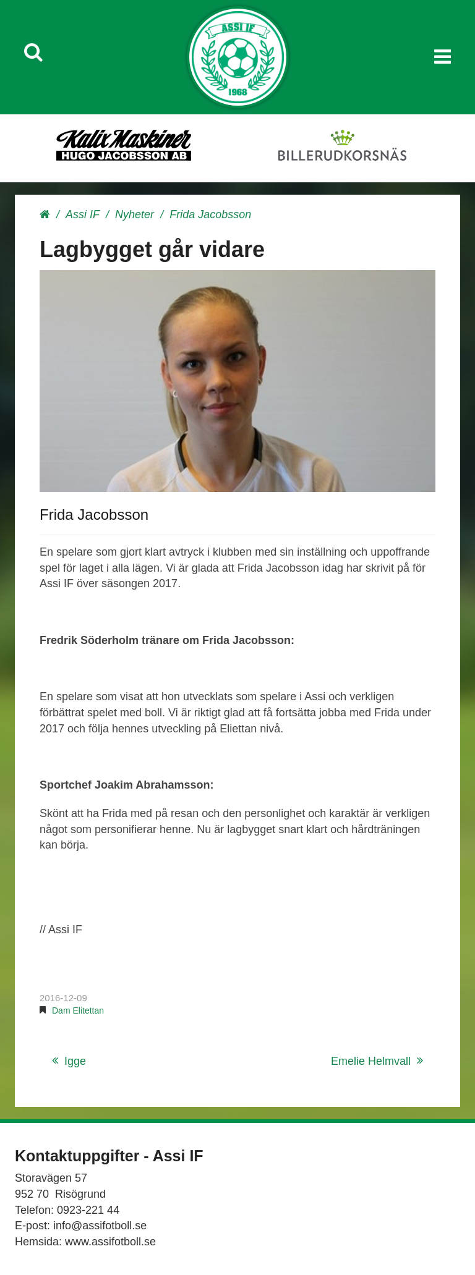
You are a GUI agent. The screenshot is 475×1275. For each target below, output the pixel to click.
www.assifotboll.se (110, 1241)
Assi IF (83, 214)
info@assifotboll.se (100, 1225)
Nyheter (134, 214)
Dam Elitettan (78, 1010)
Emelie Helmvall (371, 1061)
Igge (75, 1061)
